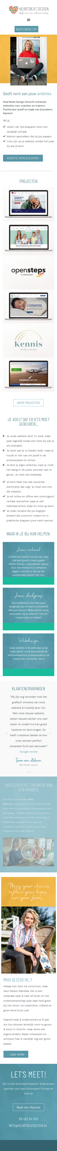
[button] (28, 19)
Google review (29, 752)
